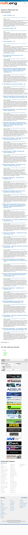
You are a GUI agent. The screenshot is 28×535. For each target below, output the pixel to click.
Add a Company (4, 462)
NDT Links (2, 516)
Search (11, 500)
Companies (3, 504)
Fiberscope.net (3, 491)
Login (22, 0)
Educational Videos (4, 507)
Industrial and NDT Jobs (15, 17)
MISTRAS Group (13, 469)
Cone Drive (3, 480)
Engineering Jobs (24, 291)
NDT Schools (3, 509)
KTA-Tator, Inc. (12, 466)
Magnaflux (12, 467)
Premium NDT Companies (8, 461)
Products (2, 510)
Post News (12, 507)
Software (2, 517)
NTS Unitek (12, 477)
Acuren (2, 464)
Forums (11, 510)
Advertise (21, 500)
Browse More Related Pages (8, 53)
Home (2, 500)
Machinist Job (23, 58)
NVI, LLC (11, 479)
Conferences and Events (3, 514)
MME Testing (12, 470)
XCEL (21, 466)
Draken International (4, 486)
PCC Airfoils (12, 480)
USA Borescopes (13, 492)
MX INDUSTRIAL (13, 471)
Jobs (1, 501)
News (2, 506)
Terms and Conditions (23, 503)
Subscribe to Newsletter (12, 504)
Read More (13, 26)
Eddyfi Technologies (4, 487)
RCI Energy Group (13, 486)
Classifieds (2, 512)
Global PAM (3, 492)
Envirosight (2, 488)
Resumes (2, 503)
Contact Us (21, 501)
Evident (2, 490)
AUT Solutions (3, 477)
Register (25, 0)
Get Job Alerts (12, 501)
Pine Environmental (13, 484)
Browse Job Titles (23, 504)
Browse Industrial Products (23, 507)
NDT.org (8, 17)
